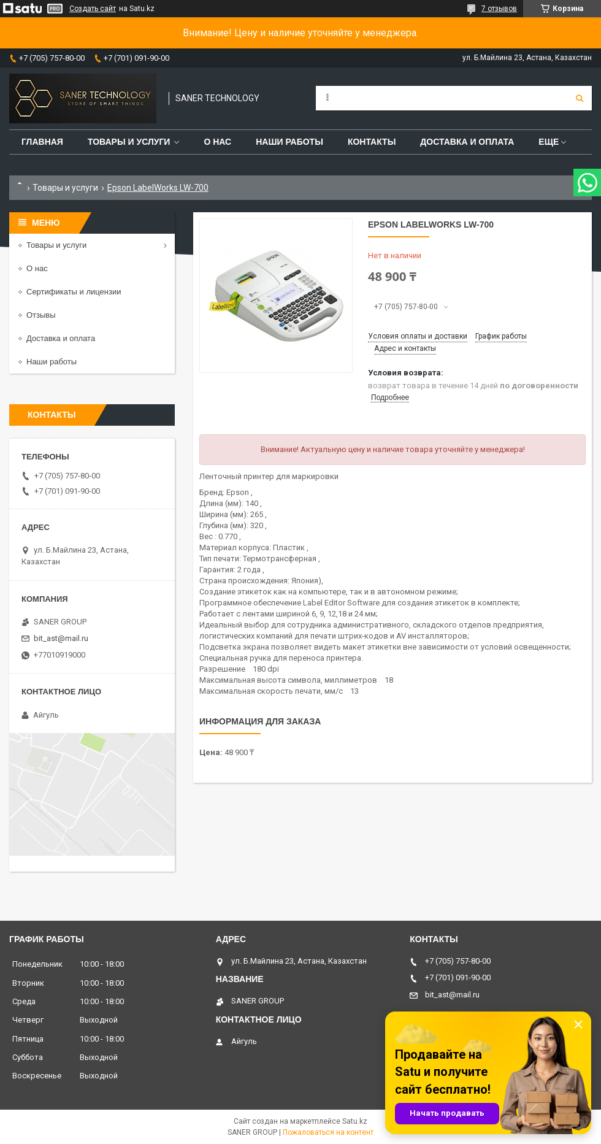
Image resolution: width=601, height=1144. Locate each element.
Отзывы (41, 315)
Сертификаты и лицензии (73, 291)
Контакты (372, 142)
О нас (217, 142)
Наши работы (289, 142)
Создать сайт (92, 8)
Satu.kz (354, 1121)
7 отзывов (499, 8)
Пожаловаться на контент (328, 1132)
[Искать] (579, 98)
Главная (42, 142)
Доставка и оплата (467, 142)
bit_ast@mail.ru (61, 638)
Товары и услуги (129, 142)
